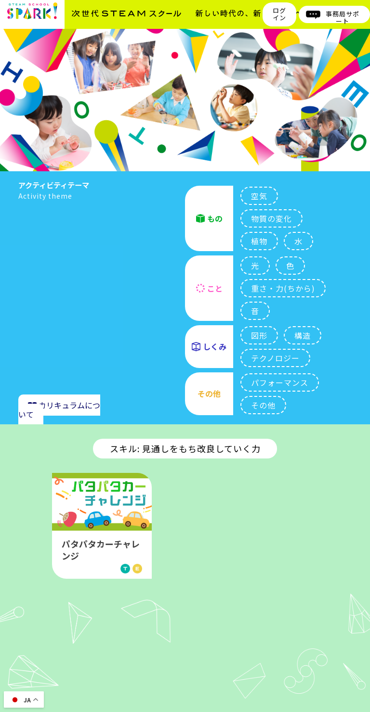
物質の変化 (271, 218)
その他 (263, 405)
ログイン (279, 14)
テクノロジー (275, 358)
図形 (259, 335)
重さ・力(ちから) (283, 288)
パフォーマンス (279, 382)
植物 (259, 241)
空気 (259, 196)
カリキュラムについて (59, 409)
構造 (302, 335)
